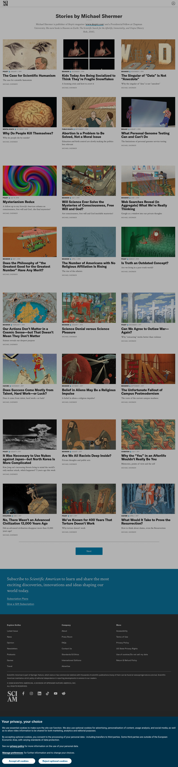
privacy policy (17, 746)
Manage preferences (12, 752)
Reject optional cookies (55, 761)
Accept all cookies (18, 761)
